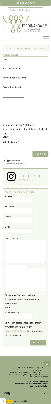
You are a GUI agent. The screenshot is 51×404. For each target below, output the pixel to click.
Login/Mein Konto (23, 48)
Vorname (9, 196)
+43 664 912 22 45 (25, 2)
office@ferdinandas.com (39, 377)
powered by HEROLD (22, 401)
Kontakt (35, 374)
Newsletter (43, 374)
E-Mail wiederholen (12, 68)
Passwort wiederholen (13, 87)
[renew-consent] (3, 401)
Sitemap (28, 374)
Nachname (10, 206)
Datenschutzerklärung (15, 330)
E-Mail (6, 59)
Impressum (14, 372)
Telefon (8, 216)
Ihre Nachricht (11, 238)
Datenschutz (24, 372)
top (47, 363)
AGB (40, 372)
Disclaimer (34, 372)
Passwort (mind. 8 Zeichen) (15, 77)
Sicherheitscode (11, 142)
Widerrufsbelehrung (16, 374)
